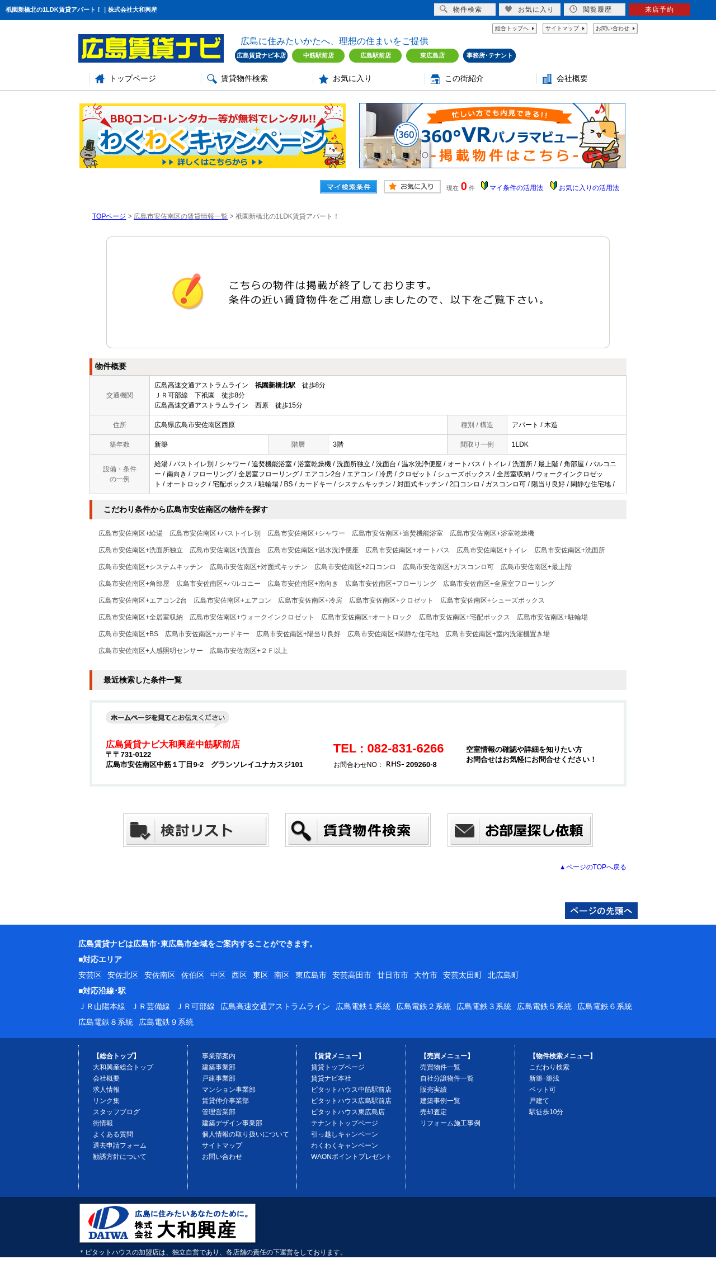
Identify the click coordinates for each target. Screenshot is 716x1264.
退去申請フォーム (120, 1145)
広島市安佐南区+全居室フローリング (498, 584)
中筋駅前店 (318, 55)
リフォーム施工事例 (450, 1123)
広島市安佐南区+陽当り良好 (298, 634)
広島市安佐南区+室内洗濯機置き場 (497, 634)
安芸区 (90, 975)
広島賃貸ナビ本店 (261, 55)
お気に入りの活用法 (589, 188)
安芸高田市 (351, 975)
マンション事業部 (229, 1089)
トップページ (132, 78)
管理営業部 (218, 1112)
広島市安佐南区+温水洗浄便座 (313, 550)
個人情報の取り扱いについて (245, 1134)
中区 (218, 975)
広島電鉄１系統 (363, 1006)
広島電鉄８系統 (105, 1021)
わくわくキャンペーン (344, 1145)
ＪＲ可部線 (195, 1006)
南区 (282, 975)
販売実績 (433, 1089)
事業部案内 (218, 1056)
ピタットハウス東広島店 (348, 1112)
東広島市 (311, 975)
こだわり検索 (549, 1067)
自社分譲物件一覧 (447, 1078)
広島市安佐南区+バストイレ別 (215, 533)
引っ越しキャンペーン (344, 1134)
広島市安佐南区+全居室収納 (140, 617)
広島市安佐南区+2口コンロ (355, 567)
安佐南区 (160, 975)
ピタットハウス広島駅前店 (351, 1101)
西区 (239, 975)
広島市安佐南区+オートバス (407, 550)
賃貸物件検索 (244, 78)
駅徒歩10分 (546, 1112)
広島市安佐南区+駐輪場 (552, 617)
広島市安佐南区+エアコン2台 (142, 600)
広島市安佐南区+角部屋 (133, 584)
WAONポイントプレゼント (351, 1157)
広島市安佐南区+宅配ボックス (464, 617)
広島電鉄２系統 (423, 1006)
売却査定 (433, 1112)
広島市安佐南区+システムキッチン (150, 567)
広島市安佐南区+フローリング (390, 584)
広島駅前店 (375, 55)
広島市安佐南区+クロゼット (391, 600)
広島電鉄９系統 (166, 1021)
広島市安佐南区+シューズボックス (492, 600)
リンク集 (106, 1101)
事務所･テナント (490, 55)
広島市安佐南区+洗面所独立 (140, 550)
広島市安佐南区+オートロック (366, 617)
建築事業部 (218, 1067)
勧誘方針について (120, 1157)
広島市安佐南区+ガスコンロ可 (448, 567)
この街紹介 (464, 78)
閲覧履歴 (590, 9)
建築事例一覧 (440, 1101)
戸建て (539, 1101)
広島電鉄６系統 (604, 1006)
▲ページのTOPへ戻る (592, 867)
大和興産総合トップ (123, 1067)
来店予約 (659, 9)
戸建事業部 (218, 1078)
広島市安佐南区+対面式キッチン (259, 567)
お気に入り (352, 78)
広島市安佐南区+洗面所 (569, 550)
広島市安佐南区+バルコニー (218, 584)
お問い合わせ (612, 28)
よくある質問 (113, 1134)
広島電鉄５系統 (544, 1006)
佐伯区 (193, 975)
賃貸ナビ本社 (331, 1078)
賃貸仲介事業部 (225, 1101)
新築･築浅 (544, 1078)
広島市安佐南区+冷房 (310, 600)
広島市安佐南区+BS (128, 634)
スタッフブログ (116, 1112)
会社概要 (572, 78)
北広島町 (503, 975)
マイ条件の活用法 (516, 188)
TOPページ (109, 216)
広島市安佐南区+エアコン (232, 600)
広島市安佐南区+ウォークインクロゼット (252, 617)
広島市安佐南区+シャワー (306, 533)
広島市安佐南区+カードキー (207, 634)
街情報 (103, 1123)
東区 (260, 975)
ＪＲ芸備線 (150, 1006)
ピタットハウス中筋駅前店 (351, 1089)
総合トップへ (512, 28)
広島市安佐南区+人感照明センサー (150, 651)
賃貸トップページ (338, 1067)
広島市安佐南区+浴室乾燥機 (492, 533)
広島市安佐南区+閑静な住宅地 (393, 634)
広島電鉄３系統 (483, 1006)
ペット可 (542, 1089)
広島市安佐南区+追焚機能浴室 (397, 533)
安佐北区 (123, 975)
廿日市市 (392, 975)
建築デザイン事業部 (232, 1123)
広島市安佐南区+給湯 (130, 533)
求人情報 (106, 1089)
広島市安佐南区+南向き (302, 584)
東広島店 (432, 55)
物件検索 (461, 9)
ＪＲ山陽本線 (101, 1006)
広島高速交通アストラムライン (275, 1006)
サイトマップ (562, 28)
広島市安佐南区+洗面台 (225, 550)
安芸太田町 (462, 975)
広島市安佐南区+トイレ (491, 550)
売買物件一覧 (440, 1067)
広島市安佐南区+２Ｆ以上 (249, 651)
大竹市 (425, 975)
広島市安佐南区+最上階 (536, 567)
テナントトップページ (344, 1123)
